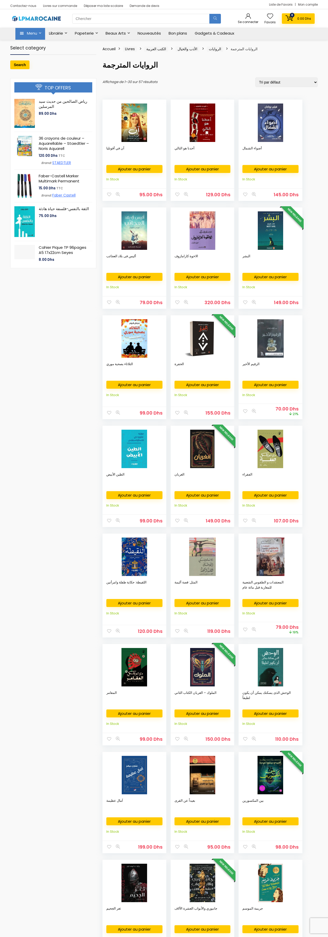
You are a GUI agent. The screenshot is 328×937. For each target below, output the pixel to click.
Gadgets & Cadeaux (214, 33)
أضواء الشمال (204, 148)
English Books (25, 849)
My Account (234, 872)
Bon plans (178, 33)
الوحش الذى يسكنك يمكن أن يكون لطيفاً (208, 493)
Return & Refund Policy (243, 849)
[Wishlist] (270, 16)
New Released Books (31, 879)
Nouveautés (149, 33)
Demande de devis (144, 6)
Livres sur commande (60, 6)
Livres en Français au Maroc (36, 856)
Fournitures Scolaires (136, 841)
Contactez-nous (23, 6)
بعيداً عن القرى (292, 488)
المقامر (111, 488)
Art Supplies (129, 849)
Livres (130, 49)
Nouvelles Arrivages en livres (37, 864)
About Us (231, 833)
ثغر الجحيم (157, 600)
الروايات (215, 49)
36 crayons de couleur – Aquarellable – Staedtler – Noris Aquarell (64, 143)
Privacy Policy (235, 841)
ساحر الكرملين (248, 714)
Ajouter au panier (122, 171)
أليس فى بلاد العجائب (247, 151)
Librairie (56, 33)
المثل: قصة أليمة (249, 374)
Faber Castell (64, 195)
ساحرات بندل (291, 714)
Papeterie (84, 33)
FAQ (227, 864)
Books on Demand (29, 902)
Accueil (109, 49)
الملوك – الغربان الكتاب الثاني (162, 491)
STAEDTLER (61, 162)
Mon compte (308, 4)
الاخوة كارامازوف (294, 148)
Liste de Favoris (281, 4)
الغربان (111, 374)
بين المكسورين (117, 600)
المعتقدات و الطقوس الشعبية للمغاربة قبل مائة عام (294, 382)
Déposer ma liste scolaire (103, 6)
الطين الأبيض (291, 260)
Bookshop (22, 833)
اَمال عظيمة (246, 488)
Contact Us (233, 856)
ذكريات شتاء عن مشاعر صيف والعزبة (161, 719)
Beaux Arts (116, 33)
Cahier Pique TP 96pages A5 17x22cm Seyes (62, 250)
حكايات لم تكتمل (293, 600)
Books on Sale (25, 895)
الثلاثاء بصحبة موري (163, 260)
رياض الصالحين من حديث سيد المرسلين (63, 104)
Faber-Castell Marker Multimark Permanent (59, 178)
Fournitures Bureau (134, 833)
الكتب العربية (156, 49)
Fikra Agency (142, 922)
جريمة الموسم (248, 600)
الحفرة (199, 260)
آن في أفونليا (115, 148)
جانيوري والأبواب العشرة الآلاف (205, 603)
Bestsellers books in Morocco (38, 887)
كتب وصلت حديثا (25, 872)
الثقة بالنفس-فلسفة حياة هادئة (64, 208)
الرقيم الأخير (246, 260)
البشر (110, 260)
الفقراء (155, 374)
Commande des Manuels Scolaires (148, 856)
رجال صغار (201, 714)
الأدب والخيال (187, 49)
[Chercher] (215, 19)
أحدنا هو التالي (160, 148)
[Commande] (286, 82)
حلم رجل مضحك (117, 714)
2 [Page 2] (210, 786)
